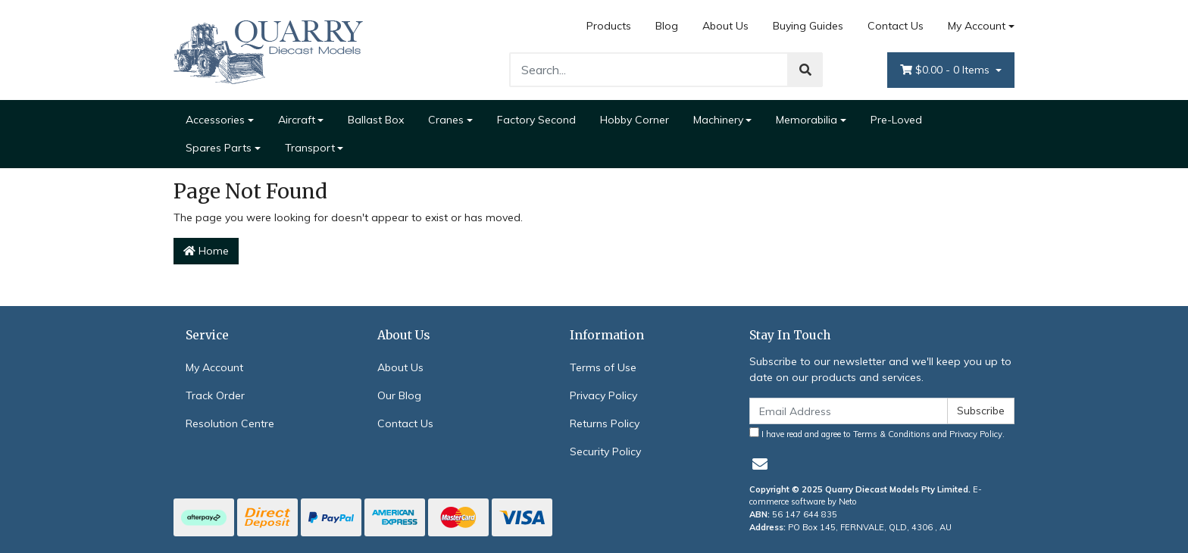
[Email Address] (848, 411)
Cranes (446, 120)
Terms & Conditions (891, 434)
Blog (666, 26)
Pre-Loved (896, 120)
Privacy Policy (603, 395)
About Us (725, 26)
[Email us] (760, 464)
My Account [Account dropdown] (976, 26)
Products (608, 26)
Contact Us (896, 26)
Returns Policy (604, 423)
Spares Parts (219, 148)
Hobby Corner (634, 120)
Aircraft (296, 120)
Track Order (215, 395)
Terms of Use (603, 367)
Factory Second (536, 120)
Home (206, 251)
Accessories (215, 120)
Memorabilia (806, 120)
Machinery (718, 120)
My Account (214, 367)
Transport (310, 148)
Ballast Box (376, 120)
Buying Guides (808, 26)
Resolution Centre (230, 423)
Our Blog (399, 395)
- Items (946, 70)
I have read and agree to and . (877, 433)
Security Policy (605, 451)
